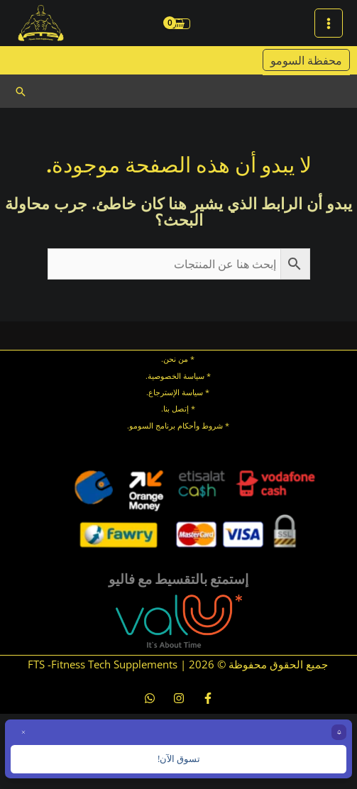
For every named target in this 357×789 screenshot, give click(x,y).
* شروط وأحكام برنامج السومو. (178, 425)
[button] (20, 91)
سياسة (191, 392)
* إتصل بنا (179, 408)
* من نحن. (177, 358)
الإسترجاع (164, 392)
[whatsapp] (149, 698)
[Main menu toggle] (328, 23)
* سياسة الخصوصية (179, 375)
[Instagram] (179, 698)
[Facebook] (208, 698)
